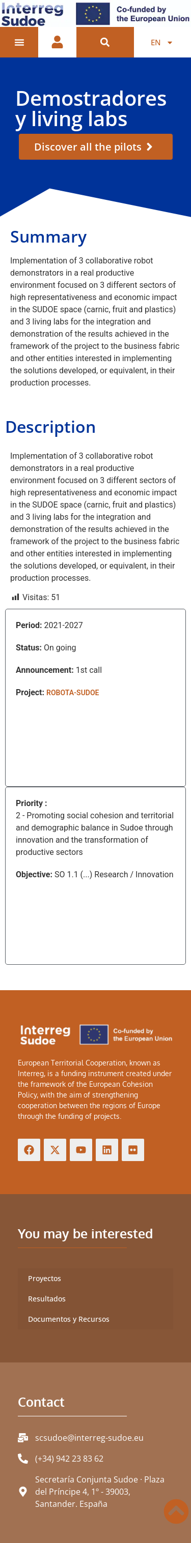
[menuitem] (162, 42)
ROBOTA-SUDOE (72, 693)
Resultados (47, 1298)
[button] (105, 42)
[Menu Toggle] (19, 42)
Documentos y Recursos (69, 1319)
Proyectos (44, 1278)
